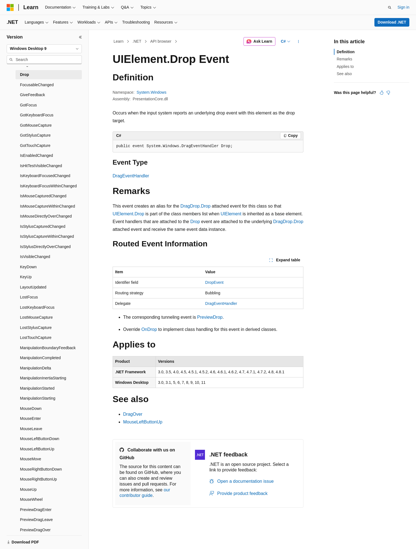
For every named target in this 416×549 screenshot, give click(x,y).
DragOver (132, 414)
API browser (160, 41)
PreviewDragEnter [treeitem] (36, 509)
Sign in (403, 7)
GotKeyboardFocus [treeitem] (37, 115)
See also (344, 74)
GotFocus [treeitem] (28, 105)
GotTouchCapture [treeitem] (35, 145)
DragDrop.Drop (195, 206)
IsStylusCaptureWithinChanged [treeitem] (47, 236)
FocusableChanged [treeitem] (37, 85)
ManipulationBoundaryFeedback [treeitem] (48, 348)
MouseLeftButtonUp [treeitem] (37, 449)
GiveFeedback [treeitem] (32, 95)
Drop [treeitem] (24, 74)
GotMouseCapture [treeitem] (36, 125)
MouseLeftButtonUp (142, 422)
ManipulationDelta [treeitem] (35, 368)
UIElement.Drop (128, 213)
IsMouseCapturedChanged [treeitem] (43, 196)
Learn (119, 41)
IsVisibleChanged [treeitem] (35, 256)
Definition (346, 52)
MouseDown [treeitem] (31, 408)
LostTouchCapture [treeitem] (36, 337)
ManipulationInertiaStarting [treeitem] (43, 378)
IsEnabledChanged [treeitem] (36, 155)
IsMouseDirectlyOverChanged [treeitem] (46, 216)
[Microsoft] (10, 7)
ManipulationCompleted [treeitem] (40, 358)
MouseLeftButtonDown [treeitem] (39, 438)
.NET (137, 41)
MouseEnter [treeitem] (30, 418)
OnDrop (149, 329)
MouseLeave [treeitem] (31, 429)
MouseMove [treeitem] (30, 459)
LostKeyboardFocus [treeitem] (37, 307)
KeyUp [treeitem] (26, 277)
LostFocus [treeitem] (29, 297)
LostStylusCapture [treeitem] (36, 327)
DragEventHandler (131, 175)
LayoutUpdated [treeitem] (33, 287)
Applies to (345, 66)
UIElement (230, 213)
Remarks (344, 59)
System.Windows (151, 92)
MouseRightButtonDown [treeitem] (41, 469)
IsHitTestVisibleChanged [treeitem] (41, 166)
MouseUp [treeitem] (28, 489)
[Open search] (389, 7)
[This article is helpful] (381, 92)
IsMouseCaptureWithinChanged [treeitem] (47, 206)
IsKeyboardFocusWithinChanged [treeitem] (48, 186)
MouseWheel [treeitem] (31, 499)
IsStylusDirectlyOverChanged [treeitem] (45, 246)
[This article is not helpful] (388, 92)
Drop (195, 221)
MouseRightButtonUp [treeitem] (38, 479)
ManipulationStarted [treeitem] (37, 388)
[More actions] (298, 41)
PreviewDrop (210, 317)
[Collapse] (80, 37)
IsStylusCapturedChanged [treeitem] (42, 226)
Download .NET (392, 22)
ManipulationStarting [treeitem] (37, 398)
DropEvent (214, 282)
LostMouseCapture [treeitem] (36, 317)
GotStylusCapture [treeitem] (35, 135)
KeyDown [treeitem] (28, 267)
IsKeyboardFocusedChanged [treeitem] (45, 175)
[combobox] (44, 48)
